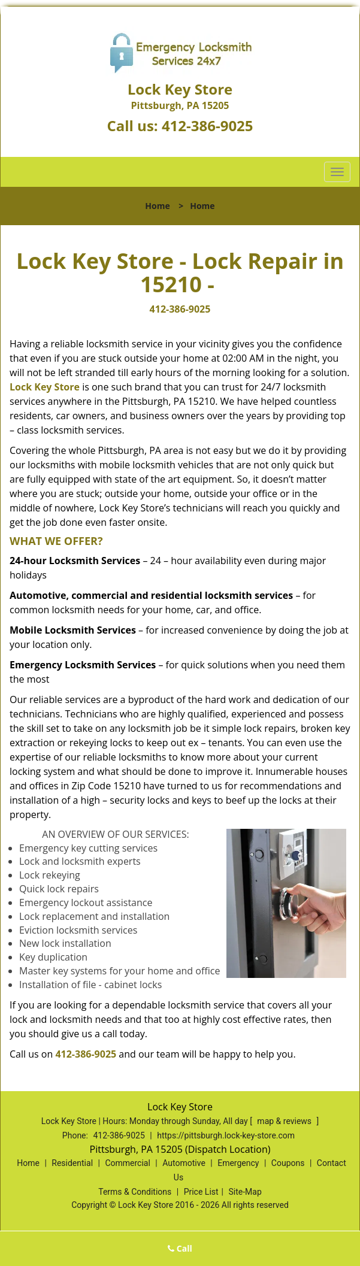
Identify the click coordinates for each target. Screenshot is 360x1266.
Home (157, 205)
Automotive (183, 1163)
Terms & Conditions (134, 1192)
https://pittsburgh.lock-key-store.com (226, 1135)
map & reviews (285, 1121)
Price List (201, 1192)
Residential (72, 1163)
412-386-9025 (207, 125)
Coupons (288, 1163)
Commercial (127, 1163)
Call (180, 1248)
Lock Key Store (45, 386)
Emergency (238, 1163)
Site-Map (245, 1192)
